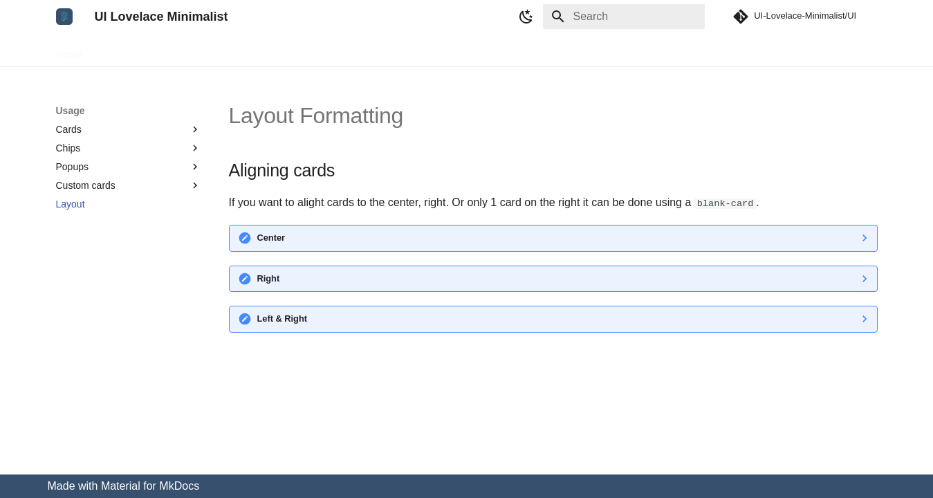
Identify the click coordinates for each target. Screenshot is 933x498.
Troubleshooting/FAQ (303, 50)
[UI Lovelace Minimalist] (64, 16)
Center (271, 237)
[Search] (624, 16)
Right (268, 278)
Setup (111, 50)
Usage (153, 50)
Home (69, 50)
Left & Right (282, 318)
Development (213, 50)
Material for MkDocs (150, 486)
